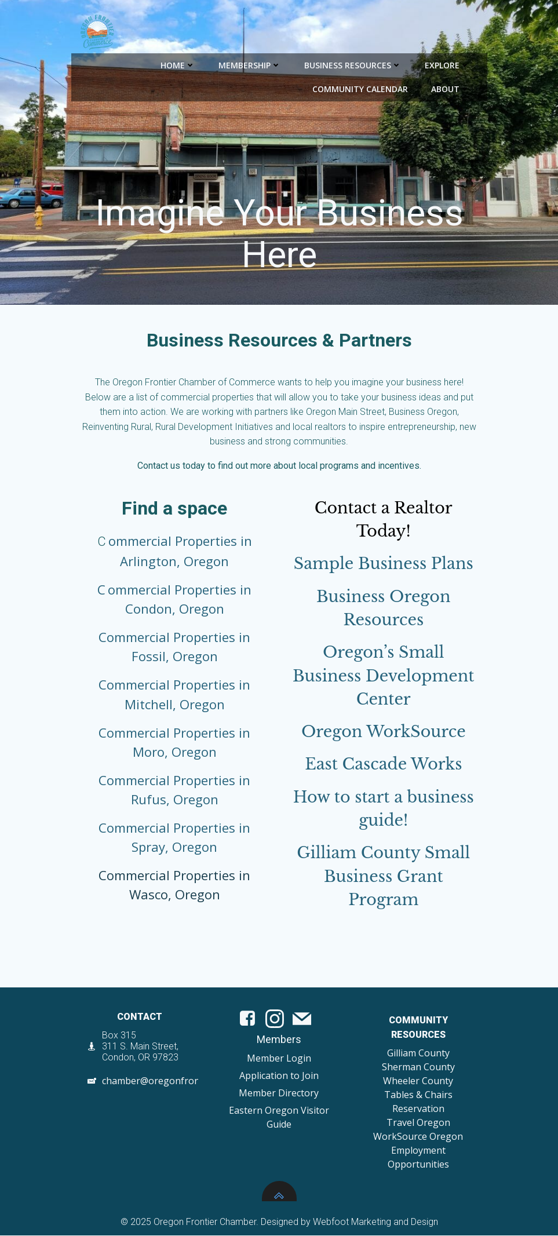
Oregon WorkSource (383, 732)
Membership (250, 64)
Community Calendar (361, 87)
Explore (448, 64)
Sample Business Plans (383, 564)
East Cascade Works (383, 765)
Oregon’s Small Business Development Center (383, 677)
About (451, 87)
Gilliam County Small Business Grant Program (383, 878)
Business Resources (353, 64)
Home (178, 64)
